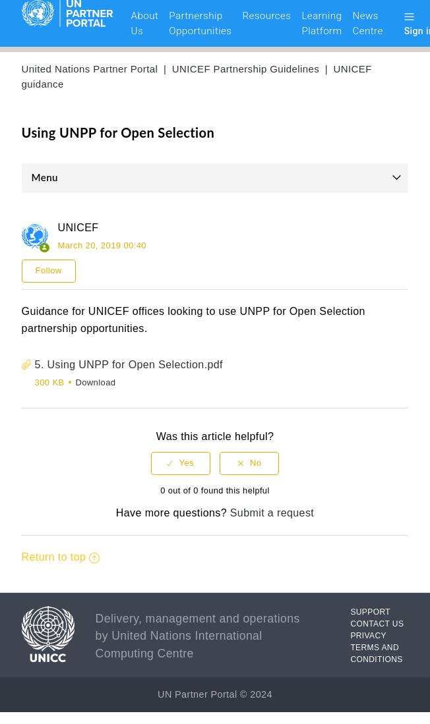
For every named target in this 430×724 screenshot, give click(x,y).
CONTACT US (377, 623)
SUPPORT (370, 612)
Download (95, 382)
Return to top (61, 557)
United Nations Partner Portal (90, 68)
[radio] (180, 463)
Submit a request (272, 512)
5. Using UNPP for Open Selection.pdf (129, 364)
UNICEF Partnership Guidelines (245, 68)
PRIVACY (368, 635)
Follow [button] (49, 270)
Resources (266, 16)
